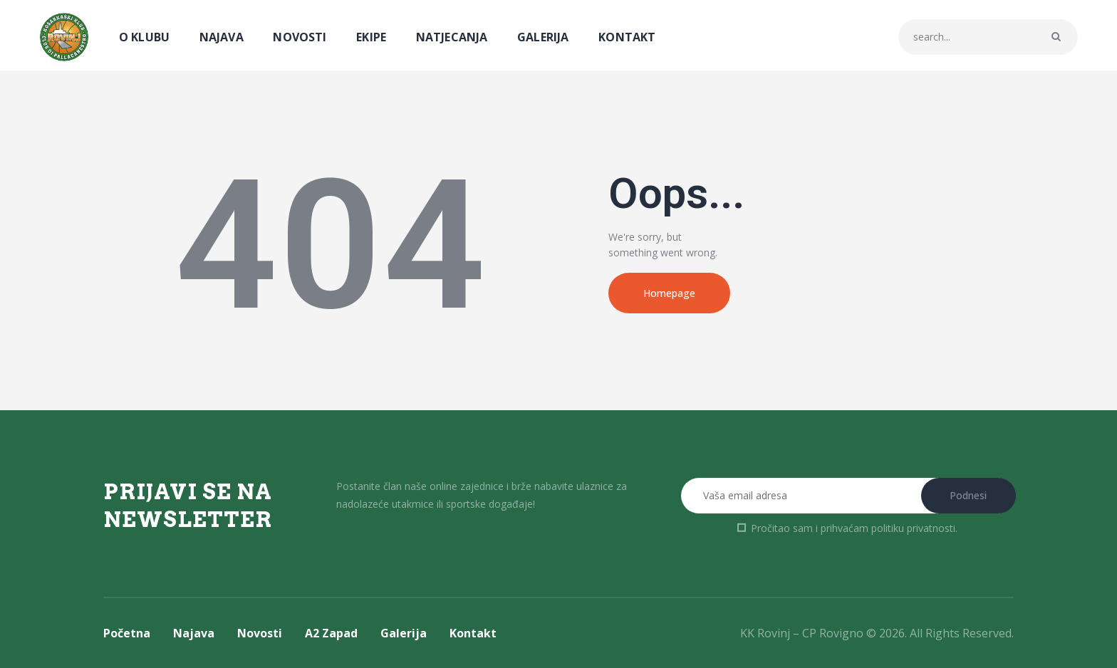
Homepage (669, 293)
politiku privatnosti (913, 528)
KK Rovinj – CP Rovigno (801, 633)
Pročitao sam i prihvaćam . (854, 528)
